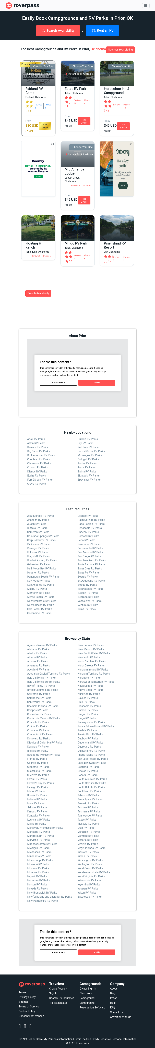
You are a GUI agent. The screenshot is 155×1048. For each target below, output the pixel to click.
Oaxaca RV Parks (88, 698)
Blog (112, 993)
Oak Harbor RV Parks (39, 609)
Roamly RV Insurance (61, 998)
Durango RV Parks (38, 548)
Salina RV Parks (87, 471)
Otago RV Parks (87, 718)
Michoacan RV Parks (39, 852)
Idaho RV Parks (36, 791)
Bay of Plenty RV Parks (41, 685)
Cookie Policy (27, 1011)
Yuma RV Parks (87, 609)
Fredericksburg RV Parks (42, 560)
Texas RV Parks (87, 819)
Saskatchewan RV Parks (92, 762)
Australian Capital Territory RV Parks (48, 673)
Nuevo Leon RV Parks (90, 689)
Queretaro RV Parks (89, 746)
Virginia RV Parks (88, 844)
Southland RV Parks (89, 791)
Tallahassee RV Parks (90, 588)
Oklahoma (98, 49)
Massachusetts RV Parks (42, 844)
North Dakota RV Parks (91, 665)
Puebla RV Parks (88, 730)
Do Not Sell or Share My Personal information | (46, 1039)
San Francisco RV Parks (92, 560)
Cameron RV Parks (38, 532)
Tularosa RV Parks (88, 597)
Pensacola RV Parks (90, 528)
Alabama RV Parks (38, 649)
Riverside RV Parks (89, 544)
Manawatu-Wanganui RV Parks (45, 827)
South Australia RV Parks (92, 779)
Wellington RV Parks (90, 864)
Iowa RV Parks (36, 803)
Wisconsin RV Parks (90, 880)
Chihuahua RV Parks (39, 714)
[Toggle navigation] (146, 5)
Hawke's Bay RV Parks (40, 783)
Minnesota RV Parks (39, 856)
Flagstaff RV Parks (38, 556)
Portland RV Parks (88, 536)
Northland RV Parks (89, 677)
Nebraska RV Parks (38, 880)
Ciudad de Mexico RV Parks (43, 718)
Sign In (53, 993)
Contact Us (116, 1012)
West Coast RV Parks (90, 868)
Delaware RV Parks (38, 738)
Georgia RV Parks (37, 762)
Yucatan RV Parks (88, 888)
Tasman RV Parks (88, 807)
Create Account (58, 988)
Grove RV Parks (36, 483)
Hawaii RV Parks (37, 779)
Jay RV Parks (85, 443)
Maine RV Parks (36, 823)
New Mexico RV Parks (91, 649)
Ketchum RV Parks (89, 447)
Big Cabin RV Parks (38, 451)
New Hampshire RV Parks (42, 900)
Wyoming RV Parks (89, 884)
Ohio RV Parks (86, 702)
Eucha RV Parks (36, 475)
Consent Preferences (31, 1016)
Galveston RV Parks (39, 564)
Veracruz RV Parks (89, 831)
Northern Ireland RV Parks (93, 669)
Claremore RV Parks (39, 463)
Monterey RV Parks (38, 592)
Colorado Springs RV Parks (43, 536)
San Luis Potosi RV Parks (93, 758)
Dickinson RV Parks (39, 544)
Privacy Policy (27, 997)
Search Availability (58, 31)
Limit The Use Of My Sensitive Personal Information (105, 1039)
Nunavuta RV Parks (89, 694)
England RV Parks (37, 750)
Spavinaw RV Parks (89, 479)
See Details (45, 126)
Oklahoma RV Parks (89, 706)
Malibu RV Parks (37, 588)
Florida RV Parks (37, 758)
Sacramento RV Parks (90, 548)
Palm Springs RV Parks (91, 519)
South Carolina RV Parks (92, 783)
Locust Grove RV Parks (91, 451)
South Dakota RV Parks (91, 787)
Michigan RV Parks (38, 848)
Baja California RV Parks (41, 677)
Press (113, 998)
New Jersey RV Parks (91, 645)
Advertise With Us (120, 1017)
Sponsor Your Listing (120, 49)
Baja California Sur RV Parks (43, 681)
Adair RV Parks (36, 439)
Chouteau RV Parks (38, 459)
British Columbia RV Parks (42, 689)
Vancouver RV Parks (90, 601)
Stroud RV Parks (87, 584)
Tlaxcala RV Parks (88, 823)
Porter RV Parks (87, 463)
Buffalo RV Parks (37, 528)
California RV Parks (38, 694)
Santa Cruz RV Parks (90, 568)
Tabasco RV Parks (88, 795)
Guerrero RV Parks (38, 775)
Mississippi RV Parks (40, 860)
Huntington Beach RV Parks (43, 576)
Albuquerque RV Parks (40, 515)
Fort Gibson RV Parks (40, 479)
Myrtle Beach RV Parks (40, 597)
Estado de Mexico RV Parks (43, 754)
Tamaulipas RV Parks (90, 799)
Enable (96, 382)
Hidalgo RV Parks (37, 787)
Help (113, 1002)
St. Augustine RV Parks (91, 580)
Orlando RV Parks (88, 515)
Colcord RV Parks (37, 467)
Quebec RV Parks (88, 738)
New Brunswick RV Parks (42, 892)
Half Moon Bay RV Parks (41, 568)
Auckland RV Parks (38, 669)
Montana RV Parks (38, 868)
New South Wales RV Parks (94, 653)
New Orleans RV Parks (40, 605)
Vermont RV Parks (88, 835)
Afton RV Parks (36, 443)
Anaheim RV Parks (38, 519)
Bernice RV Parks (37, 447)
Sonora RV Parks (88, 775)
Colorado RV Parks (38, 730)
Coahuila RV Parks (38, 722)
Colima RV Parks (37, 726)
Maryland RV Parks (38, 840)
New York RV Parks (89, 657)
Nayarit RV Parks (37, 876)
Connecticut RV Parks (40, 734)
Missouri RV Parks (38, 864)
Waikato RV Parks (88, 852)
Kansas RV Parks (37, 811)
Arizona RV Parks (37, 661)
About (113, 988)
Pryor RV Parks (87, 467)
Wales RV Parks (87, 856)
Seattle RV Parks (88, 576)
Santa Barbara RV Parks (91, 564)
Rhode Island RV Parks (91, 754)
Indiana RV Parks (37, 799)
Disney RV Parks (37, 471)
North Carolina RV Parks (92, 661)
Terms (22, 992)
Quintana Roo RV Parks (91, 750)
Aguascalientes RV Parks (42, 645)
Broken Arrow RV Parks (41, 455)
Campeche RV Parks (39, 698)
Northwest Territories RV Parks (96, 681)
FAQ (112, 1007)
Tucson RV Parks (88, 592)
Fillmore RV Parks (38, 552)
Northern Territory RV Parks (94, 673)
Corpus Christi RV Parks (41, 540)
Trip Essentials (58, 1002)
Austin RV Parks (36, 524)
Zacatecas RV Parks (90, 896)
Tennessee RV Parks (90, 815)
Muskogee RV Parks (90, 455)
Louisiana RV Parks (38, 819)
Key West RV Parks (38, 580)
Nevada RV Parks (37, 888)
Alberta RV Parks (37, 657)
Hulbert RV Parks (88, 439)
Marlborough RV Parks (40, 835)
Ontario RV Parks (88, 710)
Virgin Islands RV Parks (91, 848)
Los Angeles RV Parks (40, 584)
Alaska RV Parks (37, 653)
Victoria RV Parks (88, 840)
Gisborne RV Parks (38, 767)
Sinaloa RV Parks (88, 771)
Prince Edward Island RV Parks (96, 726)
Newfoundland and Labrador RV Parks (49, 896)
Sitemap (24, 1001)
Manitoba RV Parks (38, 831)
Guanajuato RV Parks (39, 771)
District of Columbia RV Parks (44, 742)
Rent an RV (102, 30)
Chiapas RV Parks (37, 710)
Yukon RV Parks (87, 892)
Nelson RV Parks (37, 884)
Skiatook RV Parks (89, 475)
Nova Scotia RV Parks (90, 685)
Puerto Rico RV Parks (90, 734)
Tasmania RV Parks (89, 811)
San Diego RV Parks (89, 556)
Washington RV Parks (90, 860)
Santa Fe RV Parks (89, 572)
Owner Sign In (88, 988)
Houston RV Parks (38, 572)
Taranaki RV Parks (88, 803)
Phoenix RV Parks (88, 532)
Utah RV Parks (86, 827)
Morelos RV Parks (38, 872)
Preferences (58, 382)
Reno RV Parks (86, 540)
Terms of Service (29, 1006)
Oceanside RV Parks (39, 613)
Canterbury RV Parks (39, 702)
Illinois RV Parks (37, 795)
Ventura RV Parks (88, 605)
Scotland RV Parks (89, 767)
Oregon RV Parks (88, 714)
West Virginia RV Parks (91, 876)
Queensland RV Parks (90, 742)
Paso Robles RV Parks (91, 524)
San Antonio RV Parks (90, 552)
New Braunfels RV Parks (41, 601)
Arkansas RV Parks (38, 665)
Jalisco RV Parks (37, 807)
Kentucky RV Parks (38, 815)
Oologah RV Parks (88, 459)
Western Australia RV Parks (94, 872)
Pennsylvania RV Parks (91, 722)
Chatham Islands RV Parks (42, 706)
